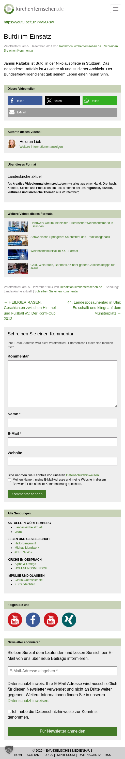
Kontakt (34, 755)
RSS (108, 755)
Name (13, 414)
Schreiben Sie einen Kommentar (57, 291)
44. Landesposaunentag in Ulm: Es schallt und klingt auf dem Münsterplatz (94, 307)
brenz (18, 531)
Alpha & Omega (25, 564)
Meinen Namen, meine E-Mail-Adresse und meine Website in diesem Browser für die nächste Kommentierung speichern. (57, 482)
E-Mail (13, 433)
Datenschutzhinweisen (82, 475)
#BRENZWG (23, 552)
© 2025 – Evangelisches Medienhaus (62, 750)
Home (18, 755)
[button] (25, 100)
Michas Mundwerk (27, 547)
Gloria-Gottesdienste (29, 580)
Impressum (65, 755)
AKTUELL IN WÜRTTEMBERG (29, 523)
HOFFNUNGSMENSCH (31, 568)
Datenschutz (90, 755)
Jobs (49, 755)
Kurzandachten (25, 584)
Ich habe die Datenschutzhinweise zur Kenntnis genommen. (53, 714)
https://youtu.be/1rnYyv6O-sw (29, 22)
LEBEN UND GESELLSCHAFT (29, 539)
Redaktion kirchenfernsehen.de (80, 46)
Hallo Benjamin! (25, 543)
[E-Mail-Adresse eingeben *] (62, 671)
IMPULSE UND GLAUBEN (26, 575)
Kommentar (18, 356)
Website (15, 453)
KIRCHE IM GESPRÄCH (25, 559)
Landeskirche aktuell (28, 527)
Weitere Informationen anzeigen (41, 146)
